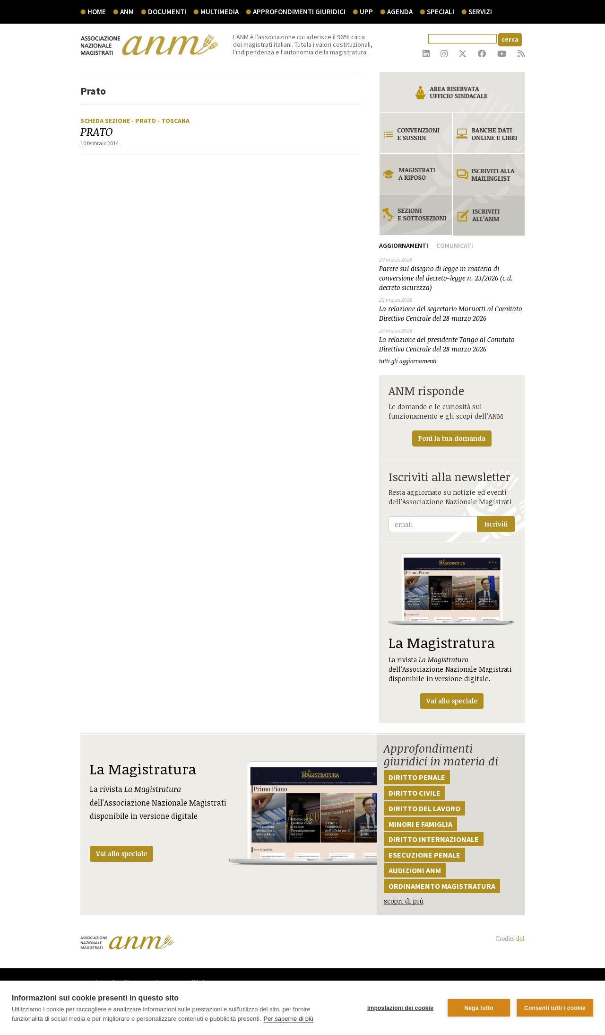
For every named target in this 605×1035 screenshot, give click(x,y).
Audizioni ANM (415, 870)
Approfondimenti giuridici (299, 11)
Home (96, 11)
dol (520, 938)
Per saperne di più (289, 1018)
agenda (400, 11)
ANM (127, 11)
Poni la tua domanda (451, 438)
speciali (440, 11)
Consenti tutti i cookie (555, 1008)
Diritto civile (415, 793)
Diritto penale (417, 777)
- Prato (144, 120)
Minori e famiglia (420, 824)
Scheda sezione (105, 120)
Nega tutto (478, 1008)
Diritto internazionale (434, 839)
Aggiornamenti (403, 245)
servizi (480, 11)
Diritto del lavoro (424, 808)
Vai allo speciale (121, 853)
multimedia (219, 11)
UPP (366, 11)
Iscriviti (496, 523)
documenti (167, 11)
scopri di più (404, 900)
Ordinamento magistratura (442, 886)
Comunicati (454, 245)
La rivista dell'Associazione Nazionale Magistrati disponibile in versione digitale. (452, 631)
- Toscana (173, 120)
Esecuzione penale (424, 855)
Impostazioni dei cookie (400, 1008)
